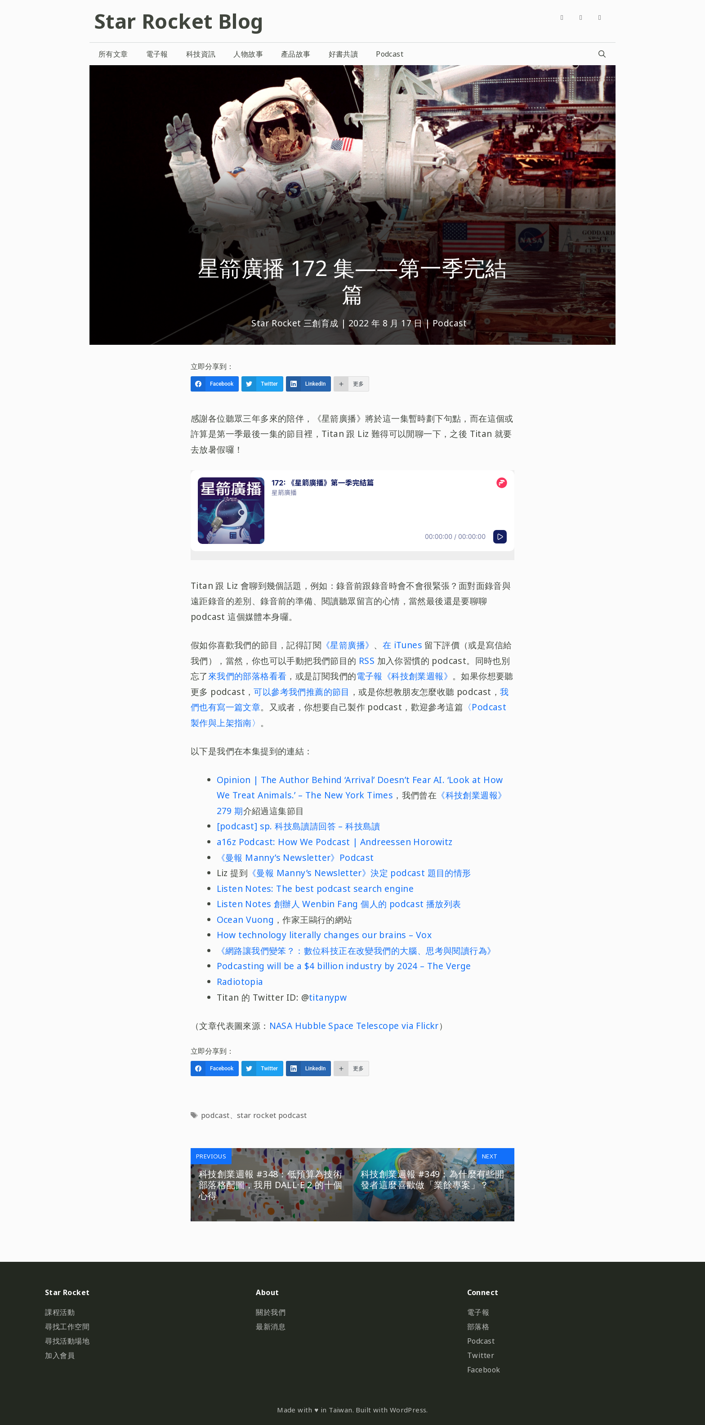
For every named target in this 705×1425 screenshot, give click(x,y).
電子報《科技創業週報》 (404, 676)
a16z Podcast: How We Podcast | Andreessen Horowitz (335, 842)
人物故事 (248, 54)
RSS (367, 661)
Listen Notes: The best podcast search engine (315, 888)
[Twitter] (581, 17)
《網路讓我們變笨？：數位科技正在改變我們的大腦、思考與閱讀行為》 (356, 950)
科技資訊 (201, 54)
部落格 (478, 1326)
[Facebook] (562, 17)
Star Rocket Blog (178, 21)
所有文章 (113, 54)
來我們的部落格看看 (247, 676)
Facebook (483, 1370)
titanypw (328, 997)
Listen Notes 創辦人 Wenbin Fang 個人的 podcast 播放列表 (339, 904)
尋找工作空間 (67, 1326)
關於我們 (271, 1312)
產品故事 (296, 54)
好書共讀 (343, 54)
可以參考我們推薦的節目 (301, 692)
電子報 (157, 54)
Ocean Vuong (245, 919)
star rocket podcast (272, 1115)
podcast (215, 1115)
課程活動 (60, 1312)
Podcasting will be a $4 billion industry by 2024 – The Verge (344, 966)
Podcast (389, 54)
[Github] (599, 17)
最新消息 (271, 1326)
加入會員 (60, 1355)
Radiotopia (240, 981)
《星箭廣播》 (347, 645)
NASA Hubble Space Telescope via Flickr (354, 1026)
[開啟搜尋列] (602, 54)
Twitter (481, 1355)
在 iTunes (404, 645)
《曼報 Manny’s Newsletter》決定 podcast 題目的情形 (359, 873)
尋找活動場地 (67, 1341)
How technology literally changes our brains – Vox (324, 935)
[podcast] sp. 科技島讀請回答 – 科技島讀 (298, 826)
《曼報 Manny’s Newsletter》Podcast (295, 857)
